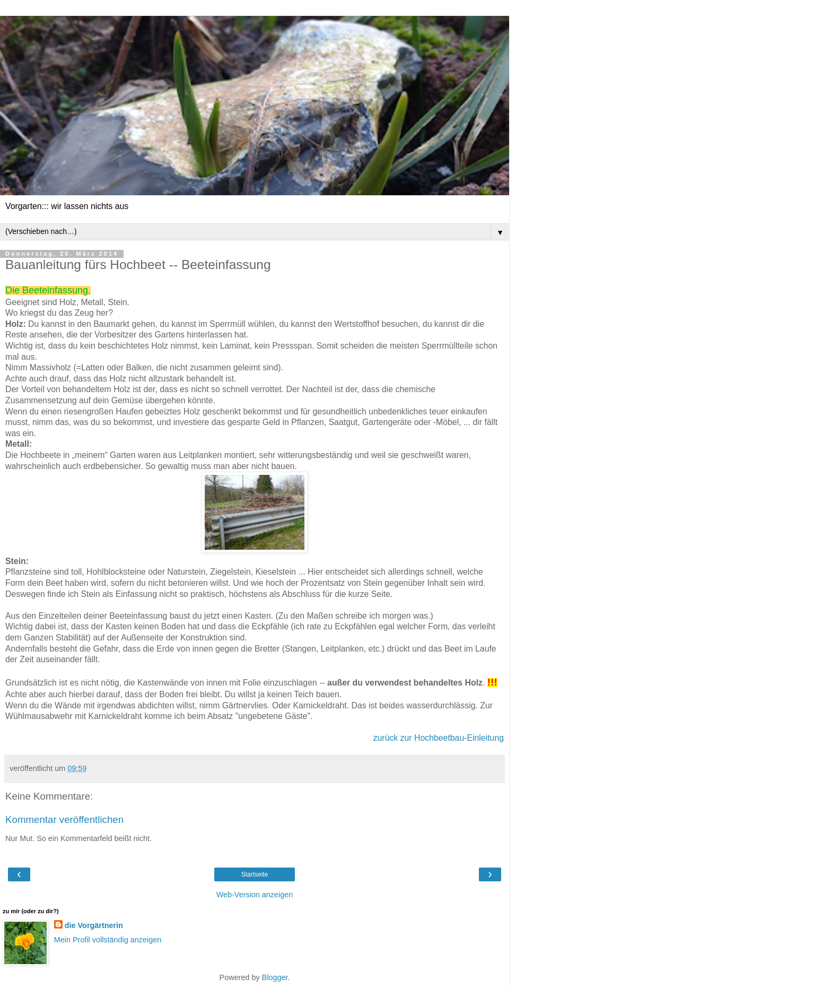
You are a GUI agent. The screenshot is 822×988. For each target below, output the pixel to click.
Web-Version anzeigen (254, 894)
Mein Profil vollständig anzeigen (107, 939)
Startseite (254, 874)
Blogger (275, 977)
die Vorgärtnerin (94, 925)
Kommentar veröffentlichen (64, 819)
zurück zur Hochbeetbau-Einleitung (438, 737)
